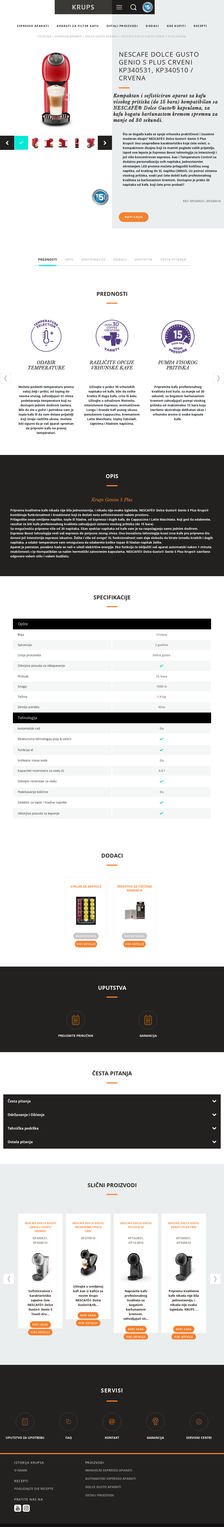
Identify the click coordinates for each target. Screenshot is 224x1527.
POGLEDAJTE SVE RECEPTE (33, 1483)
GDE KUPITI (176, 26)
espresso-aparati (68, 36)
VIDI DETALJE (86, 940)
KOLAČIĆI (99, 1525)
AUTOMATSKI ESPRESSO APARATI (110, 1473)
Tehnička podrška (23, 1125)
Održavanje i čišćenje (26, 1111)
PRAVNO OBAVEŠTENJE (127, 1525)
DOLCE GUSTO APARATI (101, 36)
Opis (69, 259)
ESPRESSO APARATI (33, 26)
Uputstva (143, 259)
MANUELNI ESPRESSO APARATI (108, 1464)
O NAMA (20, 1464)
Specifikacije (93, 259)
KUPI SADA (134, 217)
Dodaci (152, 26)
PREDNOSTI (47, 259)
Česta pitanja (173, 259)
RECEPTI (200, 26)
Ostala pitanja (20, 1138)
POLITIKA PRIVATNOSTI (71, 1525)
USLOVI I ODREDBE (37, 1525)
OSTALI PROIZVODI (122, 26)
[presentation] (7, 143)
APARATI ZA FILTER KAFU (78, 26)
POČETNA (44, 36)
